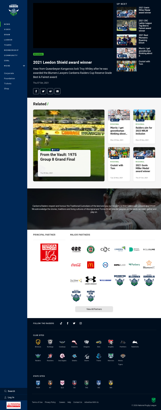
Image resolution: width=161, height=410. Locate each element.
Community (11, 55)
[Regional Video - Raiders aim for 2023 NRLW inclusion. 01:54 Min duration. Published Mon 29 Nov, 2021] (144, 127)
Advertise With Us (91, 402)
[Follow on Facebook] (67, 323)
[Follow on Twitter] (74, 323)
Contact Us (77, 402)
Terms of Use (37, 402)
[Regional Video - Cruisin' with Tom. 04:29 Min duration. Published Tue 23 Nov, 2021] (119, 164)
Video (7, 29)
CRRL (7, 60)
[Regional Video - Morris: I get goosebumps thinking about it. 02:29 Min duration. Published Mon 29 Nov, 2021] (119, 127)
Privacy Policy (50, 402)
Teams (8, 45)
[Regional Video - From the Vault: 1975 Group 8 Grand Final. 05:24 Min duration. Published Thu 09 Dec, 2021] (68, 145)
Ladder (8, 40)
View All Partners (94, 309)
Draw (7, 34)
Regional (38, 54)
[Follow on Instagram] (80, 323)
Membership (11, 50)
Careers (62, 402)
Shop (6, 88)
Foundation (9, 78)
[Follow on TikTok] (61, 323)
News (7, 24)
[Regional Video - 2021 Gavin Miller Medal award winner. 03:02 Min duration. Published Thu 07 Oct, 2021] (144, 164)
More (14, 66)
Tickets (8, 83)
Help (69, 402)
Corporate (9, 73)
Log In (9, 397)
